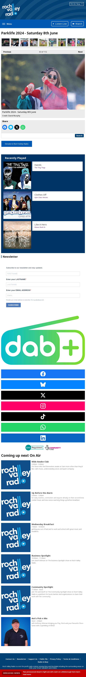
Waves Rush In (39, 227)
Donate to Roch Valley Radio (16, 144)
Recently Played (15, 158)
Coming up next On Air (21, 455)
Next (79, 51)
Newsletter (21, 659)
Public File (44, 659)
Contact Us (10, 659)
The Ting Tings (39, 168)
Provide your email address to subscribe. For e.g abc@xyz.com (25, 300)
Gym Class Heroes (41, 197)
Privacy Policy (55, 659)
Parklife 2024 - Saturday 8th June (6, 42)
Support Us (32, 659)
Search (79, 135)
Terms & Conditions (71, 659)
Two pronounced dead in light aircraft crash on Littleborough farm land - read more (52, 673)
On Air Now (77, 4)
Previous (6, 51)
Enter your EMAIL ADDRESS (18, 290)
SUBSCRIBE (13, 305)
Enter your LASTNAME (16, 279)
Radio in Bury (43, 662)
